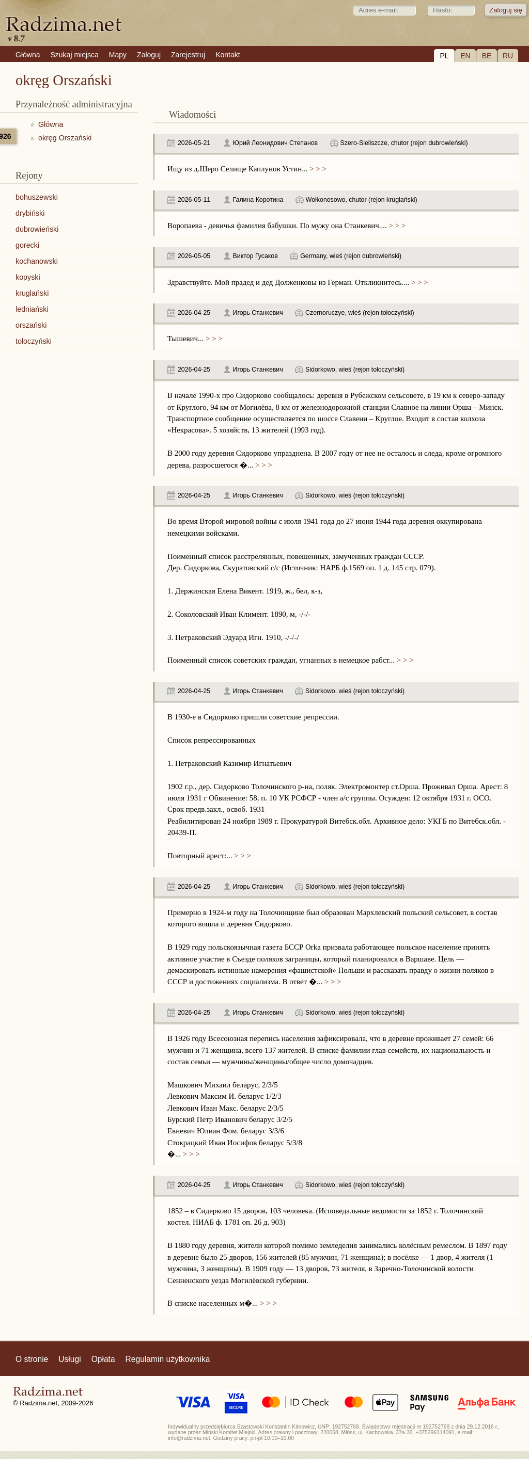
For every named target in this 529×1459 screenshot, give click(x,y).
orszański (30, 325)
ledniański (32, 309)
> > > (316, 169)
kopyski (27, 277)
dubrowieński (36, 229)
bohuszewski (36, 197)
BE (487, 56)
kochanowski (36, 261)
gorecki (27, 245)
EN (465, 56)
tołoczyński (33, 341)
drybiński (29, 213)
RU (508, 56)
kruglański (32, 293)
